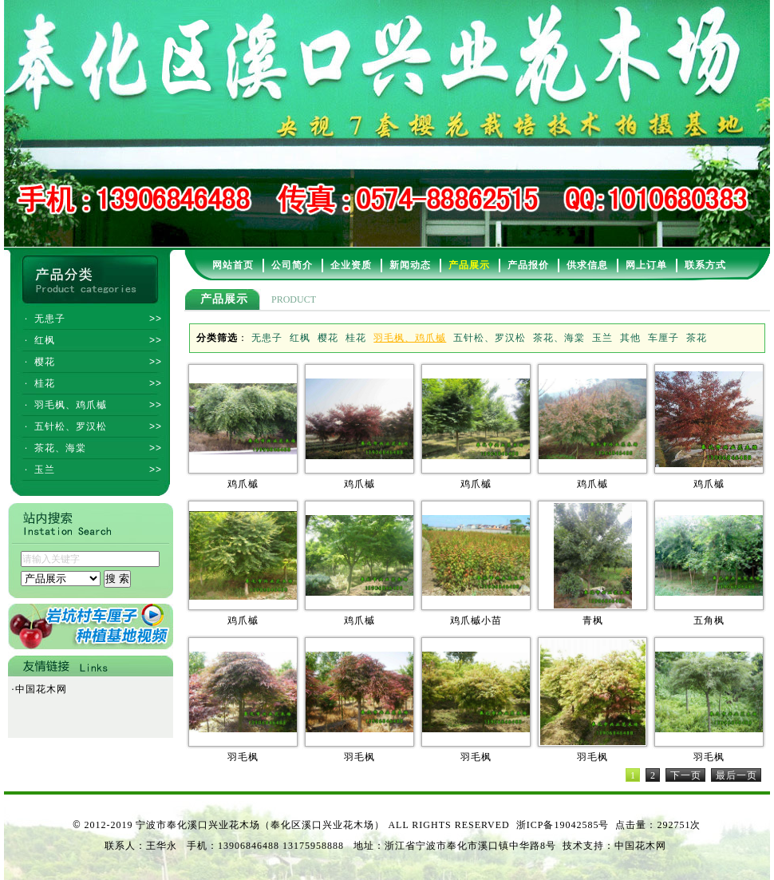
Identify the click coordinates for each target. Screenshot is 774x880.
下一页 (685, 775)
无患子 (266, 337)
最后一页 (736, 775)
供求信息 (587, 265)
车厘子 (663, 337)
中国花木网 (39, 689)
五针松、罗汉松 (489, 337)
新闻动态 (410, 265)
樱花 (328, 337)
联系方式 (705, 265)
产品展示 (469, 265)
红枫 (300, 337)
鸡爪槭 (243, 484)
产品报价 (528, 265)
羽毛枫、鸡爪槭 (409, 337)
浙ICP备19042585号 (563, 824)
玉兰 (602, 337)
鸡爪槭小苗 (476, 620)
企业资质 (351, 265)
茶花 (696, 337)
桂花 (356, 337)
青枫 (592, 620)
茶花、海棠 (559, 337)
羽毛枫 (243, 757)
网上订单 (646, 265)
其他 (630, 337)
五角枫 (709, 620)
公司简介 (292, 265)
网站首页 (233, 265)
